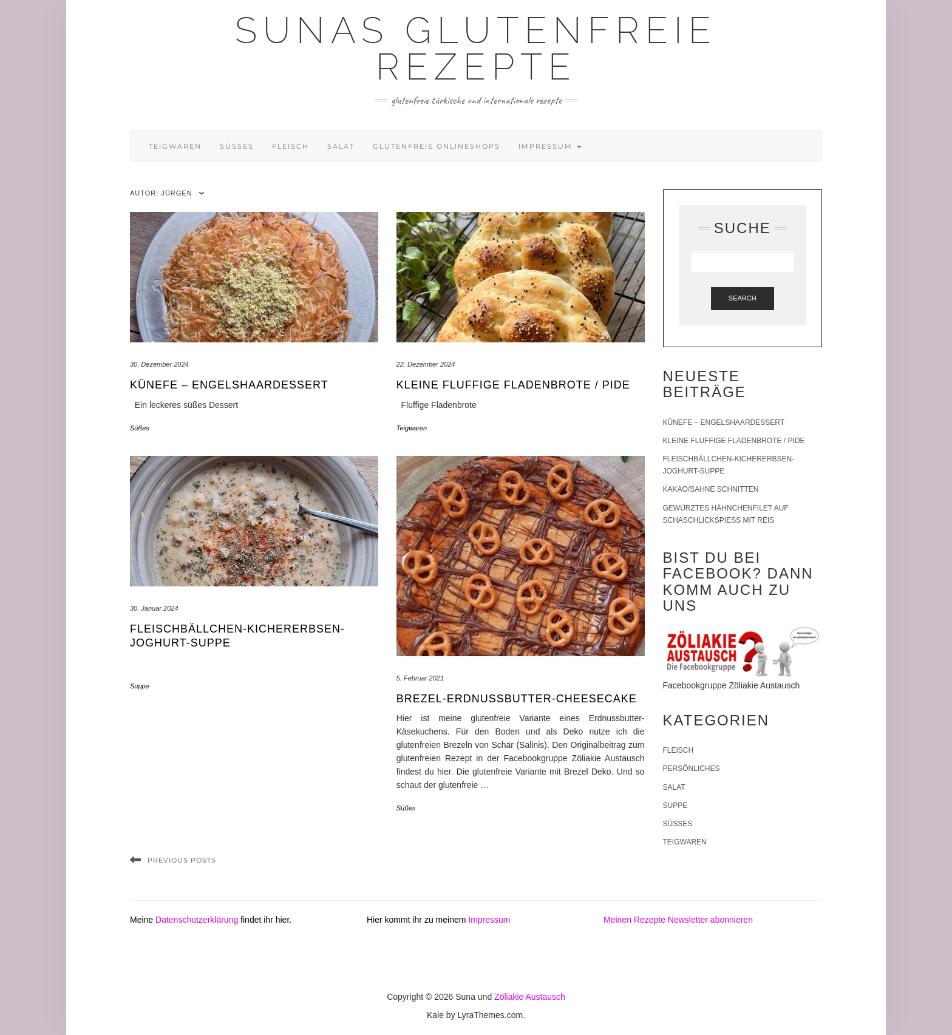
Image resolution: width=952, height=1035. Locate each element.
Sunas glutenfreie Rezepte (476, 48)
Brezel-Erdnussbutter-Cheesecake (516, 699)
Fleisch (290, 146)
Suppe (139, 686)
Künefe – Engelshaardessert (229, 385)
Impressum (550, 146)
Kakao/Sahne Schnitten (711, 489)
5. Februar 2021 (420, 678)
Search (742, 298)
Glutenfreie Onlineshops (436, 146)
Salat (341, 146)
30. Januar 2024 (154, 608)
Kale (435, 1015)
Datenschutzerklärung (196, 920)
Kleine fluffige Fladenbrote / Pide (513, 385)
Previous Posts (182, 860)
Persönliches (691, 768)
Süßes (237, 146)
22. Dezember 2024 (425, 364)
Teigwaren (175, 146)
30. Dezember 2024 (159, 364)
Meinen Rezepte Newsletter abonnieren (678, 920)
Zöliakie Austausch (529, 997)
